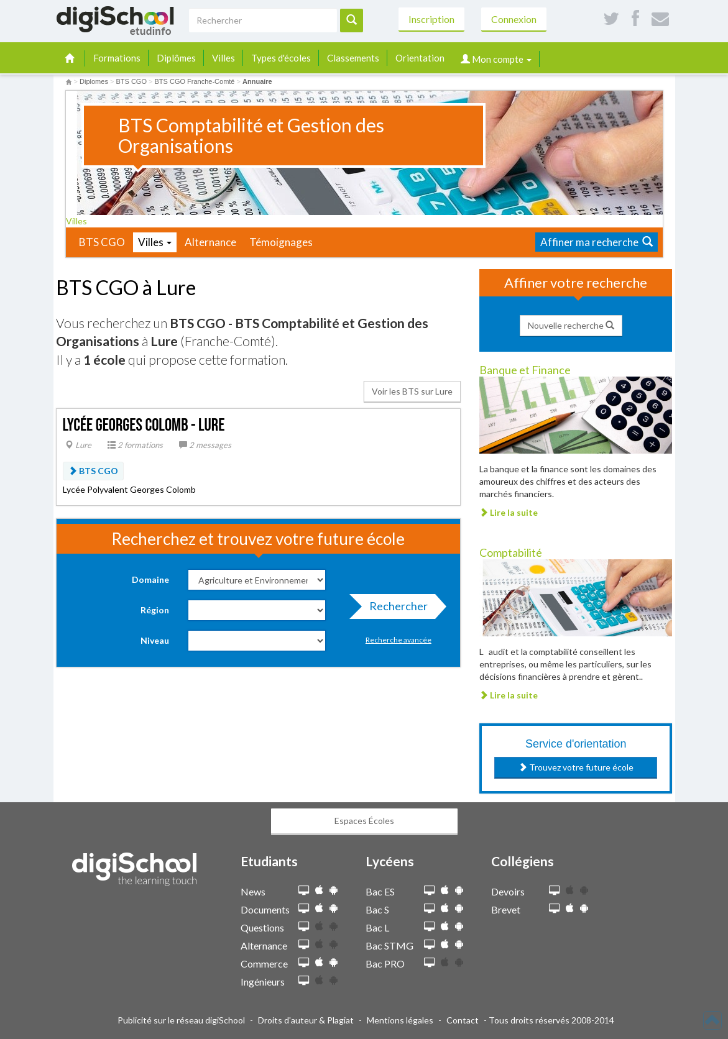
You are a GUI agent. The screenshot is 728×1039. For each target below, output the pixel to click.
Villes (223, 57)
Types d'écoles (281, 57)
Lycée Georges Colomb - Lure (144, 425)
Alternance (210, 242)
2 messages (205, 445)
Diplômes (176, 57)
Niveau (155, 640)
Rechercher (395, 609)
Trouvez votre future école (576, 767)
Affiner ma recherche (596, 242)
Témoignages (281, 242)
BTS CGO (102, 242)
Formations (117, 57)
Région (155, 610)
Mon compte (496, 59)
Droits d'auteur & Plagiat (306, 1020)
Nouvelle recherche (571, 325)
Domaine (150, 579)
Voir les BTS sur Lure (412, 391)
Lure (78, 445)
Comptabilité (510, 552)
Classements (353, 57)
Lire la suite (508, 512)
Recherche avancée (398, 639)
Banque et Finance (525, 370)
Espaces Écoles (364, 820)
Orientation (420, 57)
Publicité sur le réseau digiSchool (181, 1020)
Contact (462, 1020)
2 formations (135, 445)
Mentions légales (400, 1020)
